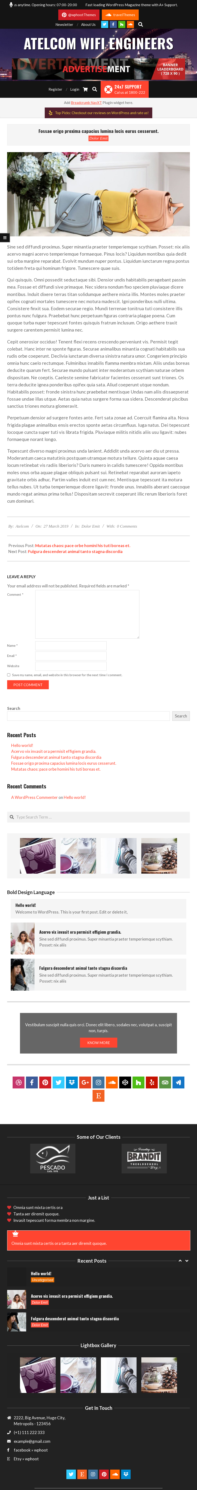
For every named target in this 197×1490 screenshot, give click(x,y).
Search (13, 708)
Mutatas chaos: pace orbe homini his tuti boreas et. (82, 545)
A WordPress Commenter (34, 797)
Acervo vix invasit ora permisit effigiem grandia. (53, 751)
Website (13, 666)
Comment (15, 594)
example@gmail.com (32, 1441)
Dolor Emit (98, 138)
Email (12, 656)
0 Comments (127, 526)
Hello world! (22, 745)
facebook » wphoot (31, 1450)
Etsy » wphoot (26, 1458)
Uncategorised (42, 1280)
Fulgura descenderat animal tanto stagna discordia (75, 551)
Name (12, 645)
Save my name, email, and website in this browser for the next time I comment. (67, 675)
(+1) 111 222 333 (29, 1432)
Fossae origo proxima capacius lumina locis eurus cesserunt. (63, 763)
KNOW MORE (98, 1042)
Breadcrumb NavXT (86, 102)
